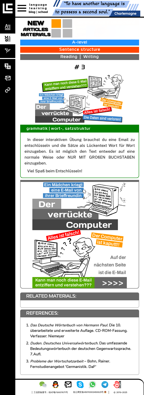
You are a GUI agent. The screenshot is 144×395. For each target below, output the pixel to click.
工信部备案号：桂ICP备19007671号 (51, 392)
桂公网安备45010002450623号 (88, 392)
